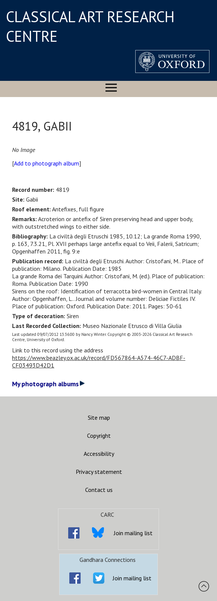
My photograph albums (48, 383)
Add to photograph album (46, 163)
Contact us (99, 489)
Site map (99, 417)
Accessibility (99, 453)
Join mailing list (133, 533)
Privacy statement (99, 471)
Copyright (99, 435)
